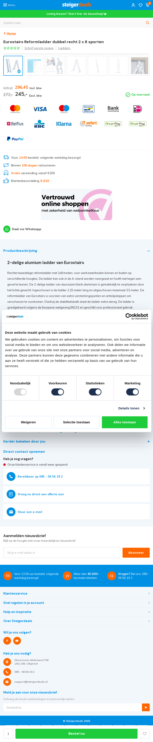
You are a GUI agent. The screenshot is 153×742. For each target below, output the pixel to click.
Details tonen (128, 408)
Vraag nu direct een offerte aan (35, 494)
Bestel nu (76, 733)
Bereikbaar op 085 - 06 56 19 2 (35, 476)
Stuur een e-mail (24, 511)
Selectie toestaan (76, 422)
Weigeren (28, 422)
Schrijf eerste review (39, 48)
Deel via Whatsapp (22, 229)
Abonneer (136, 553)
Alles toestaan (124, 422)
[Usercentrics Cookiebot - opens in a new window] (128, 316)
